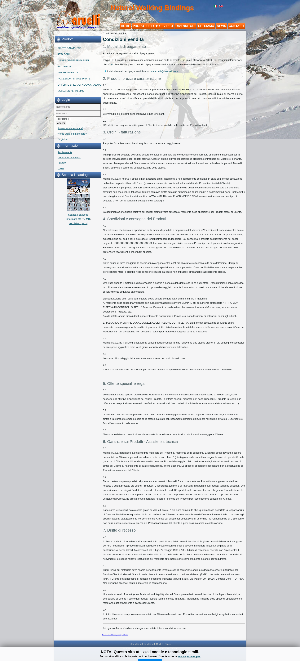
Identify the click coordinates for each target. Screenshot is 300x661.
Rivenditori (185, 26)
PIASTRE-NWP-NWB (70, 48)
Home (125, 26)
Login (61, 168)
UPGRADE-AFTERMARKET (73, 60)
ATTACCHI (64, 54)
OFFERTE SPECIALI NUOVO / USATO (79, 84)
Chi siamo (206, 26)
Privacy (62, 162)
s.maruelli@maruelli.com (164, 71)
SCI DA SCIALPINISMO (71, 90)
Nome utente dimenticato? (72, 133)
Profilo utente (65, 152)
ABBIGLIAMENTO (68, 72)
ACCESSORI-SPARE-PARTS (74, 78)
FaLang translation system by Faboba (115, 635)
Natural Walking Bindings (152, 8)
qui (111, 64)
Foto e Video (162, 26)
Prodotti (141, 26)
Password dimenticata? (70, 128)
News (221, 26)
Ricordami (61, 118)
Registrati (63, 139)
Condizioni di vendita (69, 157)
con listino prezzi (78, 223)
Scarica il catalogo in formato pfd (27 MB (78, 215)
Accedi (61, 123)
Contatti (236, 26)
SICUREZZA (65, 66)
